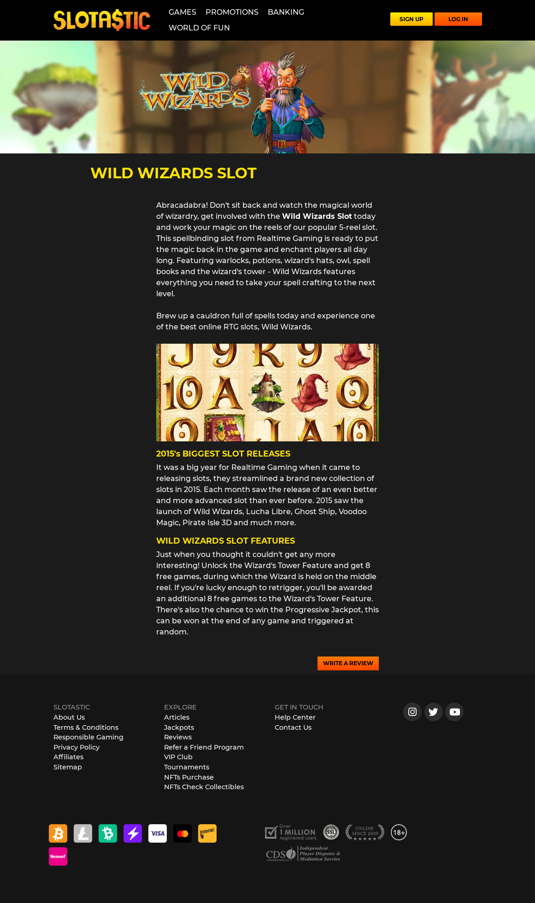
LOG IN (458, 19)
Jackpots (179, 727)
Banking (286, 12)
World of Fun (199, 27)
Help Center (295, 717)
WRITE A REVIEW (348, 663)
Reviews (178, 737)
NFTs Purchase (189, 777)
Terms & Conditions (85, 727)
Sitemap (67, 767)
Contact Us (293, 727)
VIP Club (178, 757)
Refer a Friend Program (204, 747)
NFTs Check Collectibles (204, 787)
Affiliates (68, 757)
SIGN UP (411, 19)
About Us (69, 717)
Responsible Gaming (88, 737)
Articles (176, 717)
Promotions (232, 12)
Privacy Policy (76, 747)
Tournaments (186, 767)
